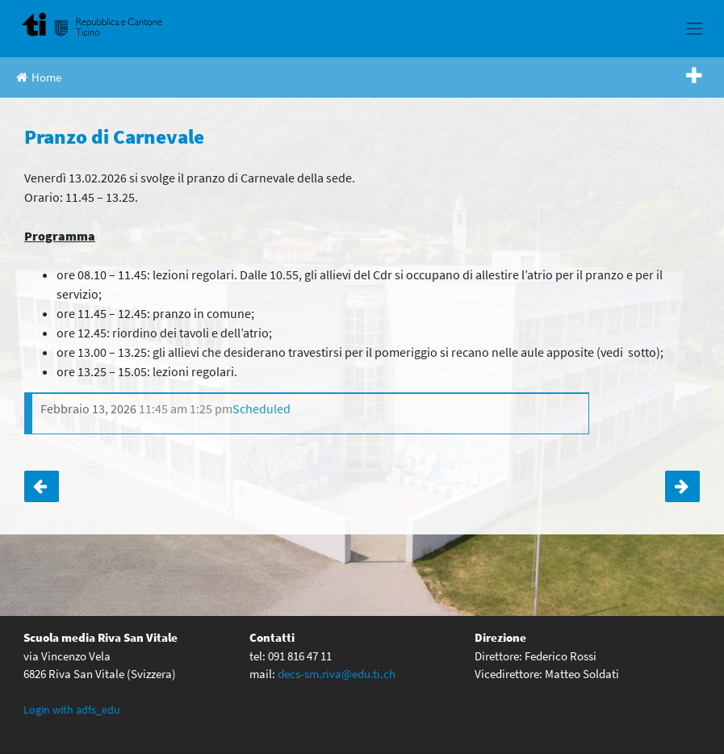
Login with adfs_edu (71, 709)
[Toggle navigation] (695, 28)
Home (38, 77)
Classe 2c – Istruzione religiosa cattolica (682, 486)
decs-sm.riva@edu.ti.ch (336, 673)
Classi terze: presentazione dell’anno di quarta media (41, 486)
